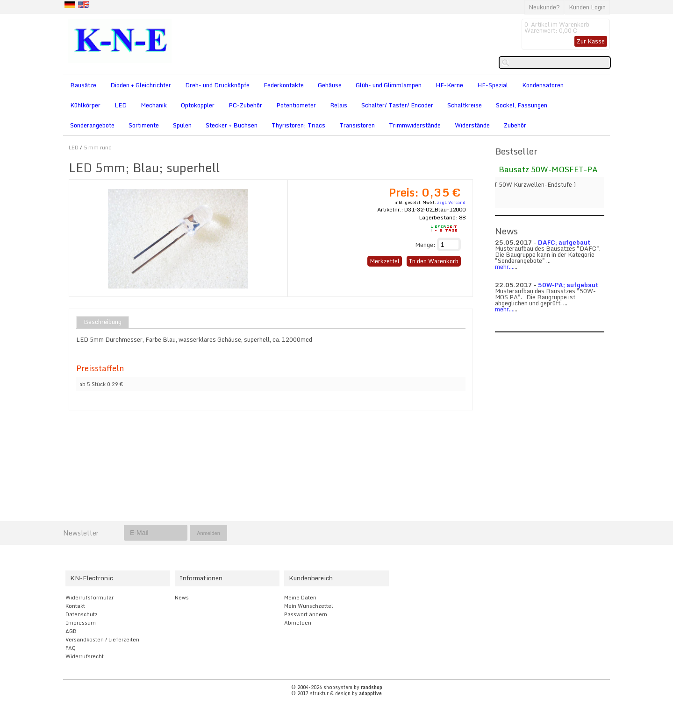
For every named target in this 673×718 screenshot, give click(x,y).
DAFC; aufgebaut (564, 242)
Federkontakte (284, 85)
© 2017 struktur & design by (336, 693)
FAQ (70, 648)
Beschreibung (103, 322)
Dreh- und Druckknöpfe (217, 85)
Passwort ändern (305, 614)
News (182, 597)
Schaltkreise (464, 105)
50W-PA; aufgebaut (568, 285)
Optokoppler (198, 105)
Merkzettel (385, 261)
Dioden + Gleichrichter (140, 85)
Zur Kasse (591, 41)
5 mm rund (98, 147)
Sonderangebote (92, 125)
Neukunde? (544, 7)
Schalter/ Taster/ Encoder (397, 105)
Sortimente (144, 125)
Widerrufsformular (89, 597)
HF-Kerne (449, 85)
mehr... (504, 266)
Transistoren (357, 125)
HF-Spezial (492, 85)
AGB (71, 631)
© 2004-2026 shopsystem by (336, 687)
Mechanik (154, 105)
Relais (338, 105)
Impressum (80, 623)
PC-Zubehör (245, 105)
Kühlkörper (85, 105)
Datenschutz (81, 614)
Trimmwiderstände (415, 125)
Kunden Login (587, 7)
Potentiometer (296, 105)
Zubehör (515, 125)
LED (121, 105)
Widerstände (472, 125)
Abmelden (297, 623)
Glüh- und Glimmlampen (389, 85)
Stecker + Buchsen (232, 125)
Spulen (182, 125)
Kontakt (75, 606)
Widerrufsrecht (84, 656)
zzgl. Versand (451, 202)
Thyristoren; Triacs (298, 125)
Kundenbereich (311, 578)
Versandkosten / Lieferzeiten (102, 639)
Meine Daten (300, 597)
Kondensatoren (543, 85)
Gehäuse (330, 85)
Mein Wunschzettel (308, 606)
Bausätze (83, 85)
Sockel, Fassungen (521, 105)
